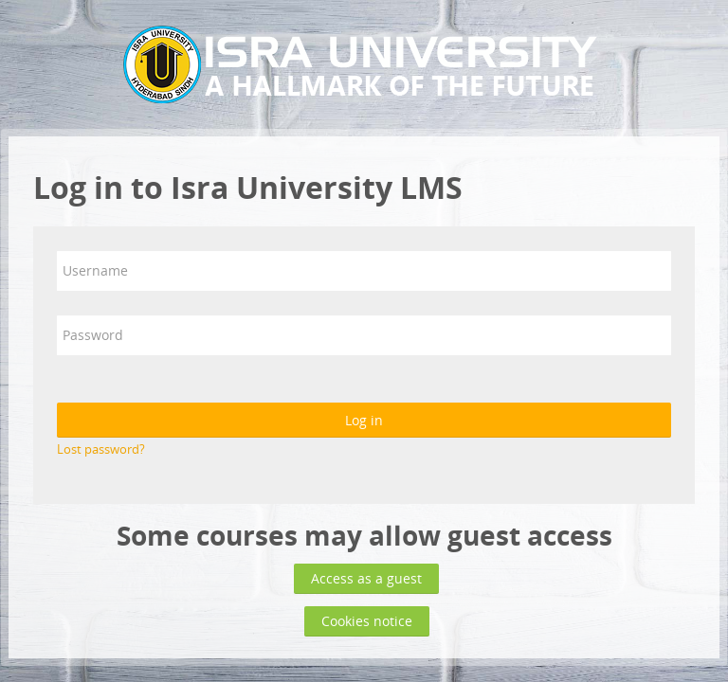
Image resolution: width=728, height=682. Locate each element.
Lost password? (101, 449)
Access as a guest (366, 578)
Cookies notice (366, 621)
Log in (364, 420)
